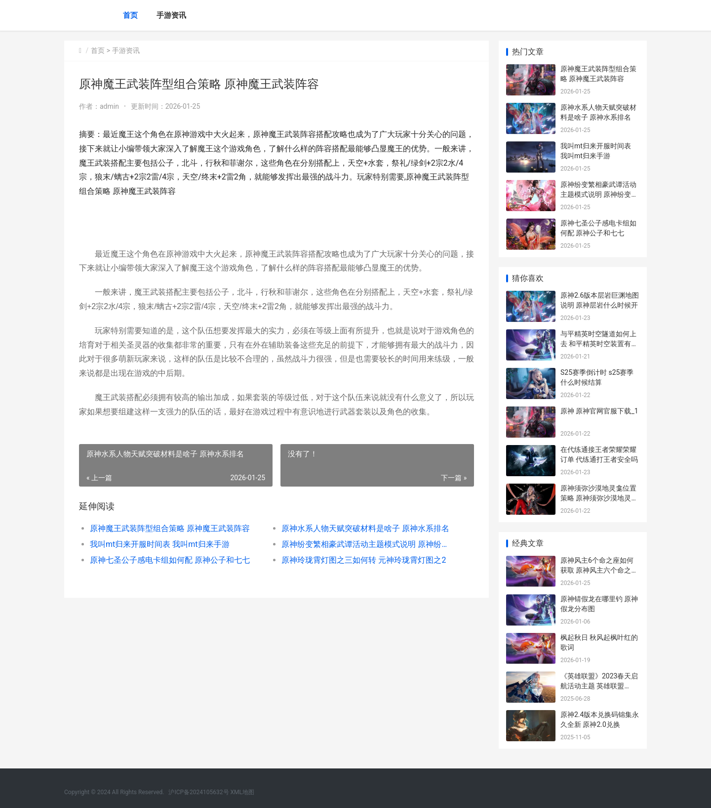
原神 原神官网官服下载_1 (599, 411)
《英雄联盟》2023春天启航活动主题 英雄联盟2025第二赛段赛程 (599, 685)
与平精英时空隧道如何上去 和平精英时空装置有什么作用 (599, 343)
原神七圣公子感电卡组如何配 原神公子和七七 (170, 560)
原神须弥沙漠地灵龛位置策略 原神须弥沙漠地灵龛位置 (599, 497)
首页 (130, 15)
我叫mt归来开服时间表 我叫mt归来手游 (160, 544)
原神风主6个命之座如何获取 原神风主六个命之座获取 (599, 570)
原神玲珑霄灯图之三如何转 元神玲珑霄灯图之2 (363, 560)
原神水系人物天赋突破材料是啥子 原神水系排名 (365, 528)
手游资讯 (171, 15)
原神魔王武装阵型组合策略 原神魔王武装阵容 (170, 528)
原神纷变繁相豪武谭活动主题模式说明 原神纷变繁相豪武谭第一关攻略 (367, 544)
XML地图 (242, 792)
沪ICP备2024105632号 (198, 792)
